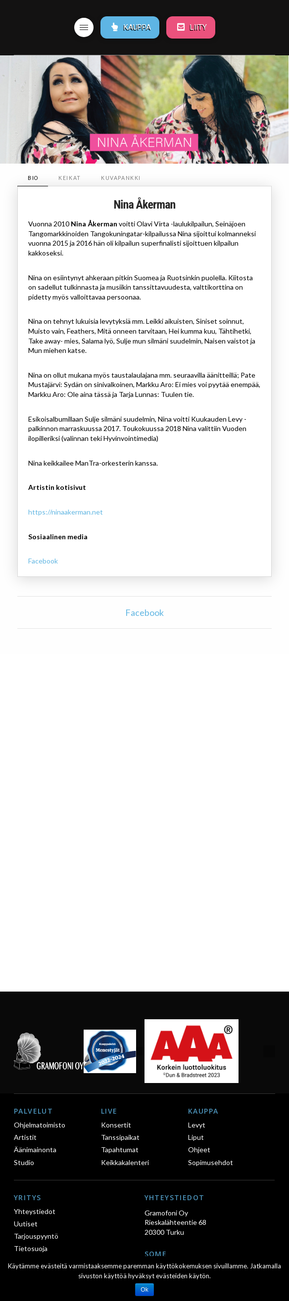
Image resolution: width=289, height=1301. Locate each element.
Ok (144, 1289)
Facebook (43, 561)
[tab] (32, 178)
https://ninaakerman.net (65, 512)
